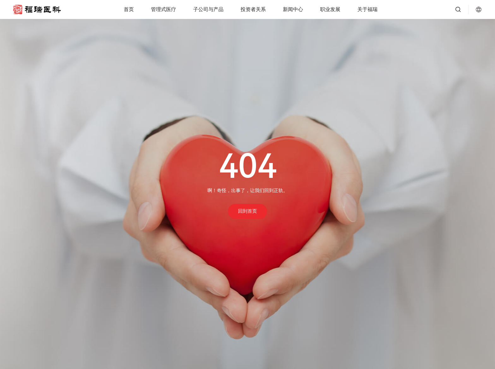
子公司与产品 (208, 9)
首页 (129, 9)
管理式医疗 (163, 9)
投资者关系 (253, 9)
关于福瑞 (367, 9)
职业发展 (330, 9)
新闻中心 (293, 9)
